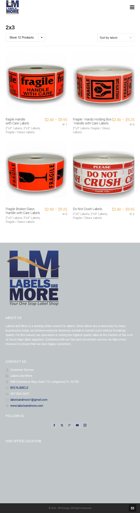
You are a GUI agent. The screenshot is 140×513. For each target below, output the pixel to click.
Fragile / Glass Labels (20, 132)
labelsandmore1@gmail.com (28, 399)
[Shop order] (115, 37)
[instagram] (85, 425)
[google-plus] (69, 425)
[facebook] (54, 425)
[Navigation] (132, 7)
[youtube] (77, 425)
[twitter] (62, 425)
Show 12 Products (22, 37)
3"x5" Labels (31, 128)
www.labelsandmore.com (26, 405)
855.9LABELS (19, 388)
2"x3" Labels (14, 128)
